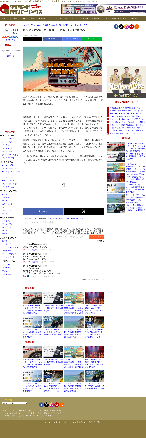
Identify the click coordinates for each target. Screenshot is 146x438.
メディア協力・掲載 (33, 413)
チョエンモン (7, 224)
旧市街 (4, 241)
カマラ (4, 201)
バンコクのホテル (7, 136)
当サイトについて (10, 411)
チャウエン (6, 221)
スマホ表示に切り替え (92, 422)
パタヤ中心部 (7, 165)
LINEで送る (92, 39)
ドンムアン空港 (8, 158)
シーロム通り (7, 142)
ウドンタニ (6, 274)
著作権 (31, 411)
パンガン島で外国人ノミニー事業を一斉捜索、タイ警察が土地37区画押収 (53, 331)
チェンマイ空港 (8, 257)
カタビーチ (6, 207)
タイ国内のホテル (7, 261)
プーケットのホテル (8, 191)
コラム (74, 18)
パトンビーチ (7, 194)
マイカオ (5, 197)
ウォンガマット (8, 180)
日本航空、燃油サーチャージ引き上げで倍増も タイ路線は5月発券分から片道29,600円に (128, 111)
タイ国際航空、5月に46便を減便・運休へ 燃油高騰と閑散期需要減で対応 (128, 128)
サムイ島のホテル (7, 218)
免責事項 (22, 411)
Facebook (52, 39)
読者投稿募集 (10, 416)
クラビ (4, 277)
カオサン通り (7, 152)
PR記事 (134, 18)
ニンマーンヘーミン (10, 247)
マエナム (5, 234)
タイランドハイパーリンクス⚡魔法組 (67, 422)
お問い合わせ (45, 416)
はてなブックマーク (72, 39)
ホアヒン (5, 271)
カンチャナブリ (8, 268)
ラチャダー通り (8, 148)
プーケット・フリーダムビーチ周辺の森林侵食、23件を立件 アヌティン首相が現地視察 (135, 198)
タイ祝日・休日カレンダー (115, 18)
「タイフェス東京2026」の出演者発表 (125, 116)
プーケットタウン (9, 210)
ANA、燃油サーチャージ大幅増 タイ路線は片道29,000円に (128, 122)
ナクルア (5, 177)
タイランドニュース (10, 18)
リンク (38, 411)
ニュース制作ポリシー (13, 413)
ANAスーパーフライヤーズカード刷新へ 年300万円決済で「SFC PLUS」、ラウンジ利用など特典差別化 (128, 113)
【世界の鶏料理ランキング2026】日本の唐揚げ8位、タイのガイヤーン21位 (128, 130)
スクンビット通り (9, 138)
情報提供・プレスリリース (54, 413)
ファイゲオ (6, 251)
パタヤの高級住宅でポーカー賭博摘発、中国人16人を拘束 (53, 308)
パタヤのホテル (6, 162)
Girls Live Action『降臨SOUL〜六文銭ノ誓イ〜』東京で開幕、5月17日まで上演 (135, 178)
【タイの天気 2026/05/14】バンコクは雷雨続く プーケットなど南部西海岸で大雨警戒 (135, 167)
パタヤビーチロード (10, 168)
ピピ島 (4, 214)
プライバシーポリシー (52, 411)
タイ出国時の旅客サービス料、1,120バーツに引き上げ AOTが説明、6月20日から (128, 133)
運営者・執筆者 (32, 416)
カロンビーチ (7, 204)
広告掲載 (20, 416)
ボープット (6, 227)
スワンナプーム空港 (10, 155)
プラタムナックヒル (10, 184)
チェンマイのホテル (8, 238)
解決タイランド (44, 18)
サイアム (5, 145)
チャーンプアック (9, 254)
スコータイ (6, 264)
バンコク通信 (28, 18)
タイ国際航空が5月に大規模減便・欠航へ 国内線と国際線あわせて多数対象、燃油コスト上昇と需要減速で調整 (128, 108)
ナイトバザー (7, 244)
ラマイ (4, 231)
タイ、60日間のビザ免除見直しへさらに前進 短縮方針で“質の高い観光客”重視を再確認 (128, 125)
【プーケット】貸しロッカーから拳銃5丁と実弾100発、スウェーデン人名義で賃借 (135, 188)
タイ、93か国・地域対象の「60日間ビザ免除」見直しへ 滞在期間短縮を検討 (128, 119)
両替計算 (96, 18)
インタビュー (61, 18)
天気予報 (84, 18)
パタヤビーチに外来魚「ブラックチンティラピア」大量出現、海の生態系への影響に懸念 (135, 147)
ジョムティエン (8, 187)
